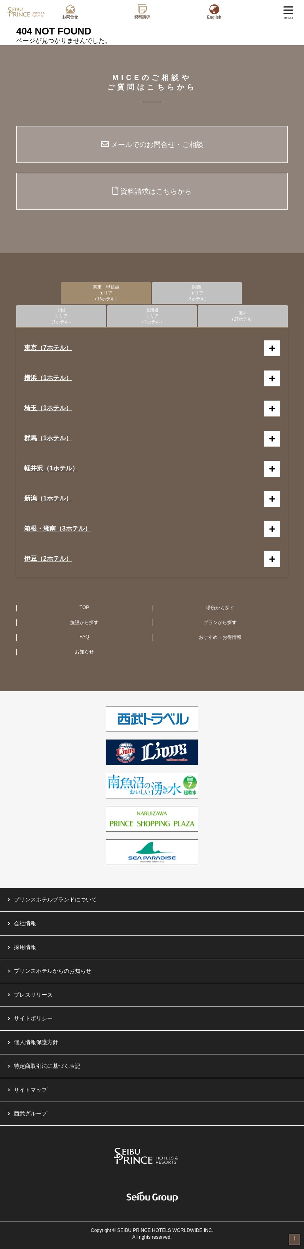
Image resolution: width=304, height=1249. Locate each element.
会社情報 (25, 923)
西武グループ (30, 1113)
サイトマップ (30, 1090)
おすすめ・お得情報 (220, 637)
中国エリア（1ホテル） (61, 315)
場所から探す (220, 608)
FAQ (84, 637)
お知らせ (84, 652)
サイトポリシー (33, 1018)
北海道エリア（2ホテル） (152, 315)
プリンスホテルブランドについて (55, 899)
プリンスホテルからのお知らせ (52, 971)
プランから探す (220, 622)
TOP (84, 607)
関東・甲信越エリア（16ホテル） (106, 293)
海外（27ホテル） (243, 316)
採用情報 (25, 947)
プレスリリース (33, 994)
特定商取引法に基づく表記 (47, 1066)
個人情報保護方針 (36, 1042)
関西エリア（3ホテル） (197, 293)
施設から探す (84, 622)
